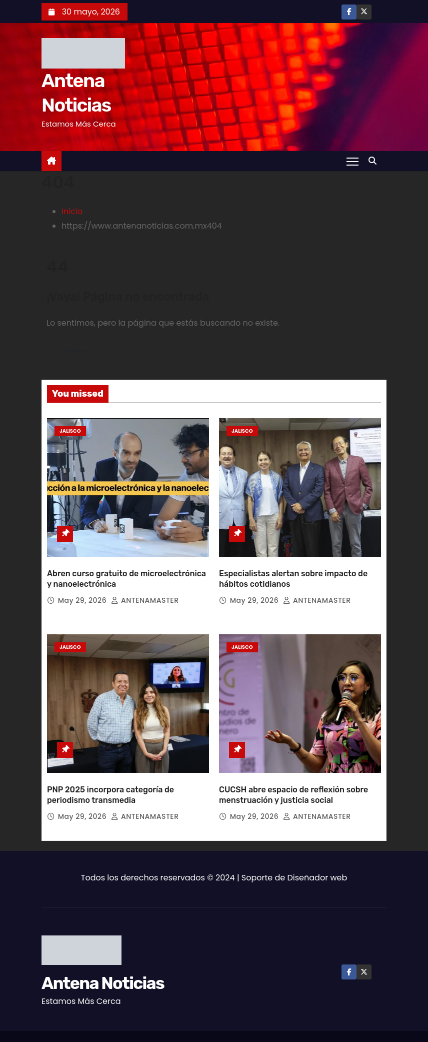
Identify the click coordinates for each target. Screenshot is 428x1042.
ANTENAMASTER (144, 586)
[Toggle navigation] (352, 161)
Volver (77, 351)
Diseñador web (318, 849)
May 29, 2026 (83, 586)
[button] (375, 161)
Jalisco (70, 431)
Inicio (72, 211)
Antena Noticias (103, 955)
